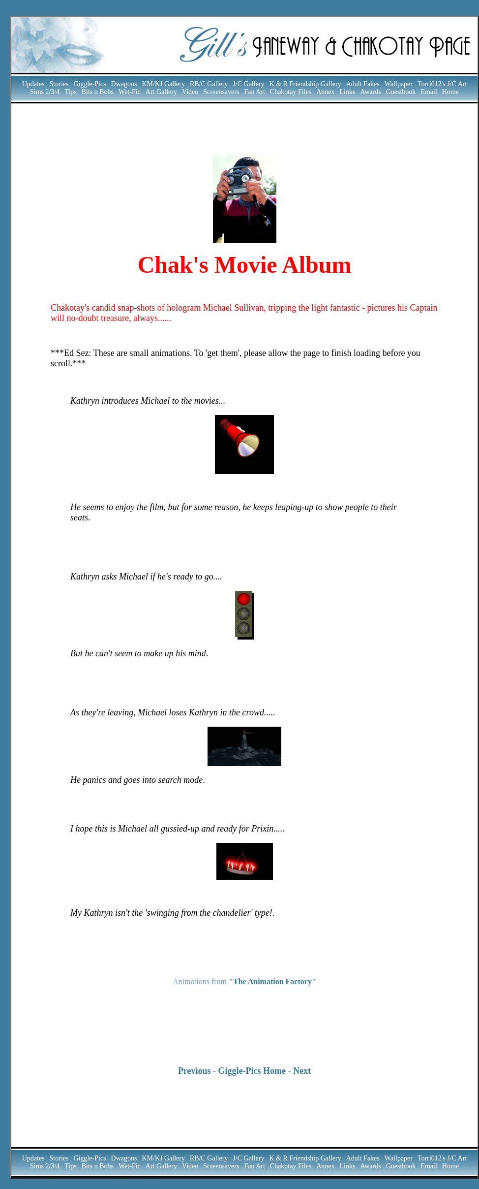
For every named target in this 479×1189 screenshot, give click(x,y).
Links (348, 92)
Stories (59, 84)
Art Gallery (161, 92)
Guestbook (401, 92)
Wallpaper (399, 84)
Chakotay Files (290, 92)
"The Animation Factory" (272, 981)
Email (428, 92)
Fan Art (254, 92)
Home (450, 92)
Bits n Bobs (98, 92)
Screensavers (221, 92)
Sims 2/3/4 (45, 92)
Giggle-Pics (89, 84)
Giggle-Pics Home (252, 1071)
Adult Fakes (363, 84)
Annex (325, 92)
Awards (370, 92)
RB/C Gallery (209, 84)
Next (302, 1071)
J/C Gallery (248, 84)
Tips (70, 92)
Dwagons (124, 84)
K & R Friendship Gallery (305, 84)
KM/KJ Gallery (163, 84)
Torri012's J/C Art (442, 84)
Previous (194, 1071)
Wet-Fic (130, 92)
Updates (33, 84)
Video (190, 92)
